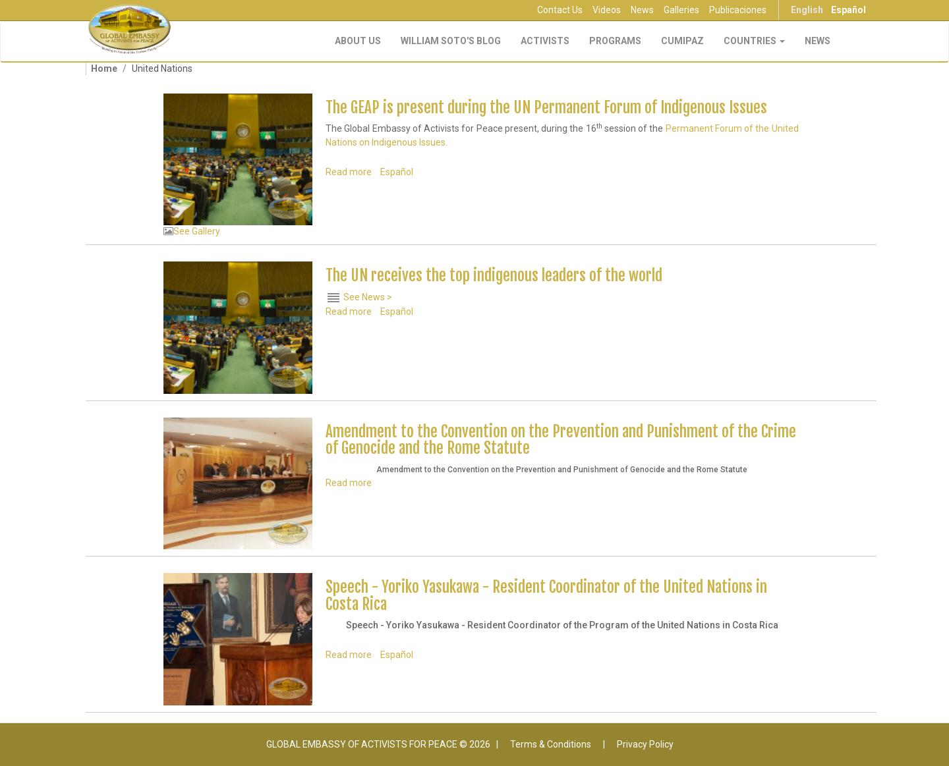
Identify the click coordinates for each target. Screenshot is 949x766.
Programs (615, 41)
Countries (754, 41)
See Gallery (196, 231)
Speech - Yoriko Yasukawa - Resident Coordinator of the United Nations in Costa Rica (546, 595)
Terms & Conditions (550, 744)
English (807, 10)
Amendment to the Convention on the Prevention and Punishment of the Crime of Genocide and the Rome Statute (561, 440)
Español (848, 10)
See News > (367, 297)
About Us (358, 41)
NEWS (817, 41)
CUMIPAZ (682, 41)
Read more (349, 172)
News (642, 10)
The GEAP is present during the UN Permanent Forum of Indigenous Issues (546, 107)
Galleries (681, 10)
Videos (606, 10)
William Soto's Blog (451, 41)
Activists (545, 41)
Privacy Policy (645, 744)
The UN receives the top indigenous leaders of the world (494, 275)
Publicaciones (737, 10)
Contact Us (560, 10)
